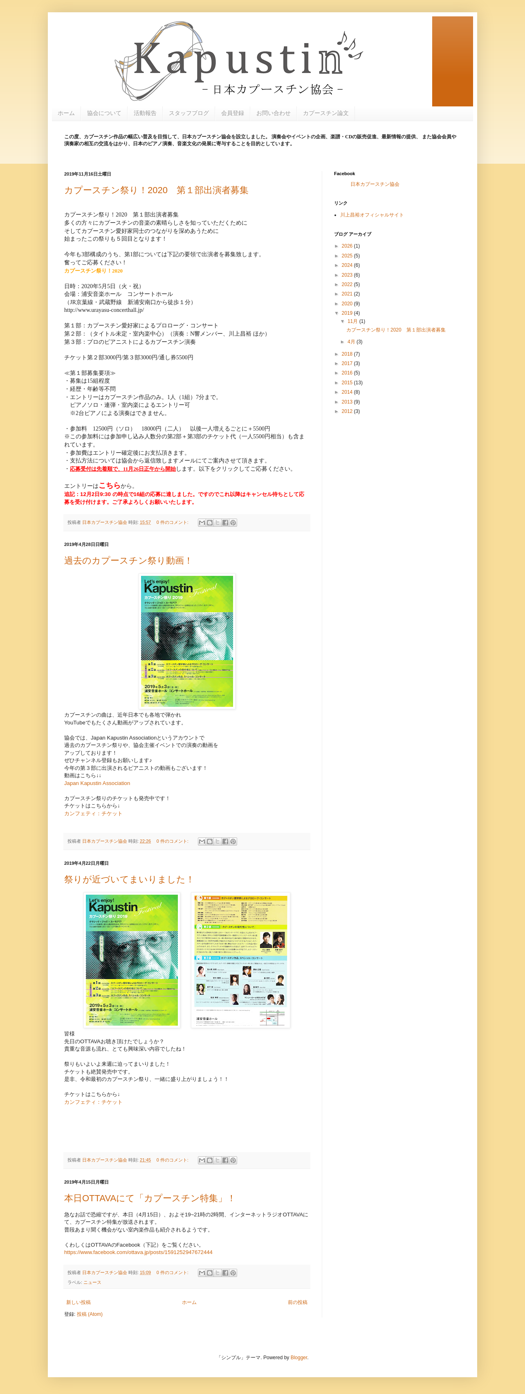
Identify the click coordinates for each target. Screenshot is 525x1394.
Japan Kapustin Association (97, 783)
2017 (348, 363)
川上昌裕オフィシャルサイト (372, 215)
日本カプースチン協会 (374, 184)
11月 (353, 321)
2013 (348, 402)
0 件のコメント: (173, 522)
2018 (348, 354)
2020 (348, 304)
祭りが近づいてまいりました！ (129, 879)
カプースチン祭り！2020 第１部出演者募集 (156, 190)
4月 (352, 342)
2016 (348, 373)
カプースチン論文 (326, 113)
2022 (348, 284)
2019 (348, 313)
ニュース (92, 1282)
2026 (348, 246)
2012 (348, 411)
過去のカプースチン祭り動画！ (128, 560)
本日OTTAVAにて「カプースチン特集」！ (150, 1198)
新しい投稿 (78, 1302)
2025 (348, 256)
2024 (348, 265)
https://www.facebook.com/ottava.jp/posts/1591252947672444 (138, 1252)
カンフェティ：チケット (93, 813)
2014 (348, 392)
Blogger (299, 1357)
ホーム (66, 113)
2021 (348, 294)
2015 (348, 383)
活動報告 (145, 113)
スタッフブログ (189, 113)
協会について (104, 113)
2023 (348, 275)
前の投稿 (297, 1302)
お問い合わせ (273, 113)
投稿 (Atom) (90, 1314)
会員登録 (232, 113)
